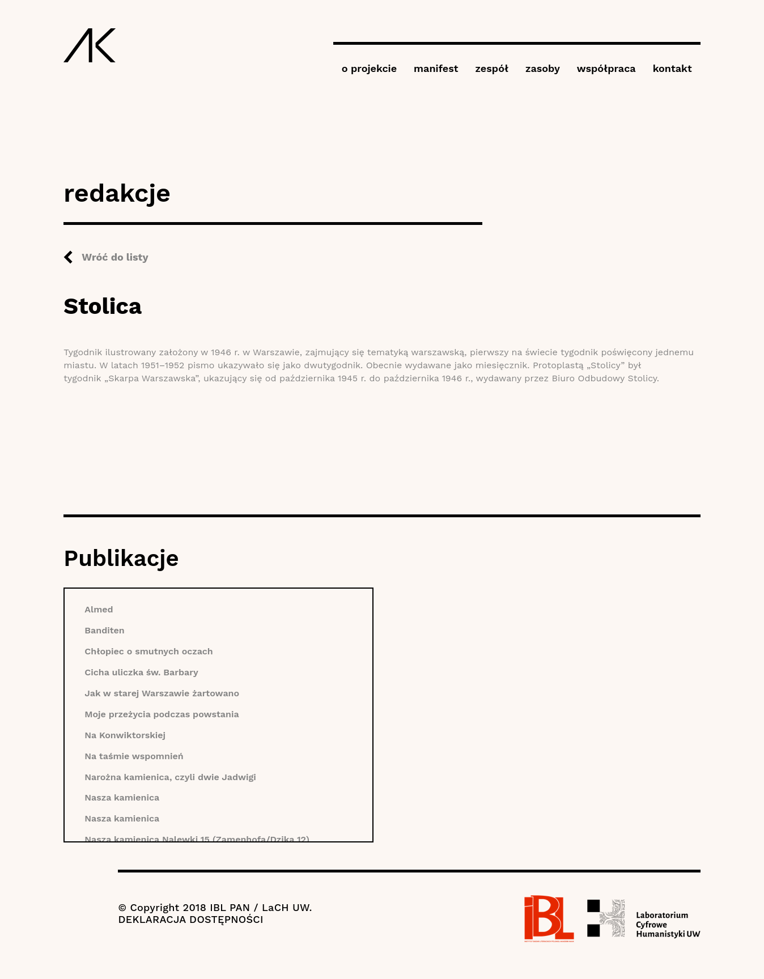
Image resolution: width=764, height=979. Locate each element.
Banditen (104, 630)
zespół (492, 68)
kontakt (672, 68)
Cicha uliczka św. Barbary (141, 672)
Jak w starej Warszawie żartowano (161, 693)
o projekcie (369, 68)
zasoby (542, 68)
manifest (436, 68)
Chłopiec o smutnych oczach (148, 651)
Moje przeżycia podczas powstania (161, 714)
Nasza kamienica (121, 797)
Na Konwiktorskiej (124, 735)
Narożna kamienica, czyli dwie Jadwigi (170, 777)
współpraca (606, 68)
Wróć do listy (115, 257)
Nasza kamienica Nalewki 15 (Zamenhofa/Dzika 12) (196, 839)
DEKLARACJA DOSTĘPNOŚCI (190, 919)
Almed (98, 609)
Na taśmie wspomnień (133, 756)
